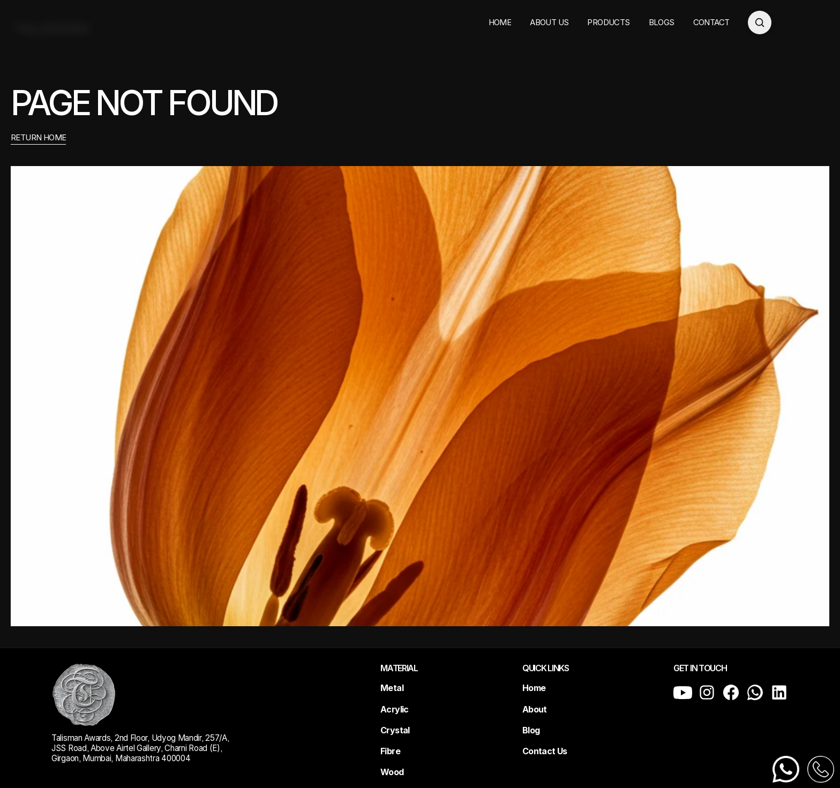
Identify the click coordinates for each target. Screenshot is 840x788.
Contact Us (544, 751)
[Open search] (759, 22)
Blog (530, 730)
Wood (391, 772)
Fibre (390, 751)
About (534, 709)
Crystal (395, 730)
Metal (391, 687)
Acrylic (394, 709)
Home (533, 687)
